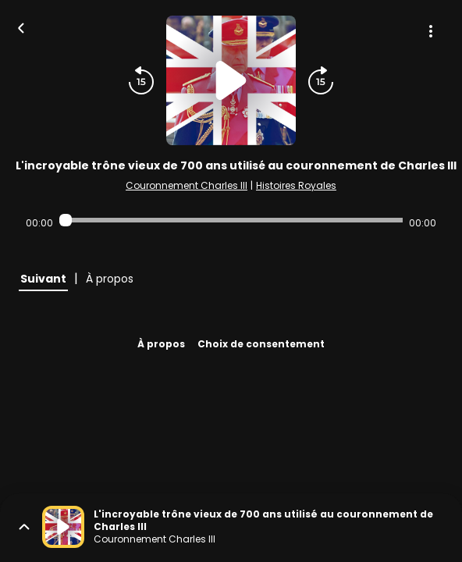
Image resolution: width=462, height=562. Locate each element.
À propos (161, 343)
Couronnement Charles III (186, 185)
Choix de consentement (261, 343)
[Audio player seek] (231, 220)
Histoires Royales (296, 185)
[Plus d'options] (430, 31)
